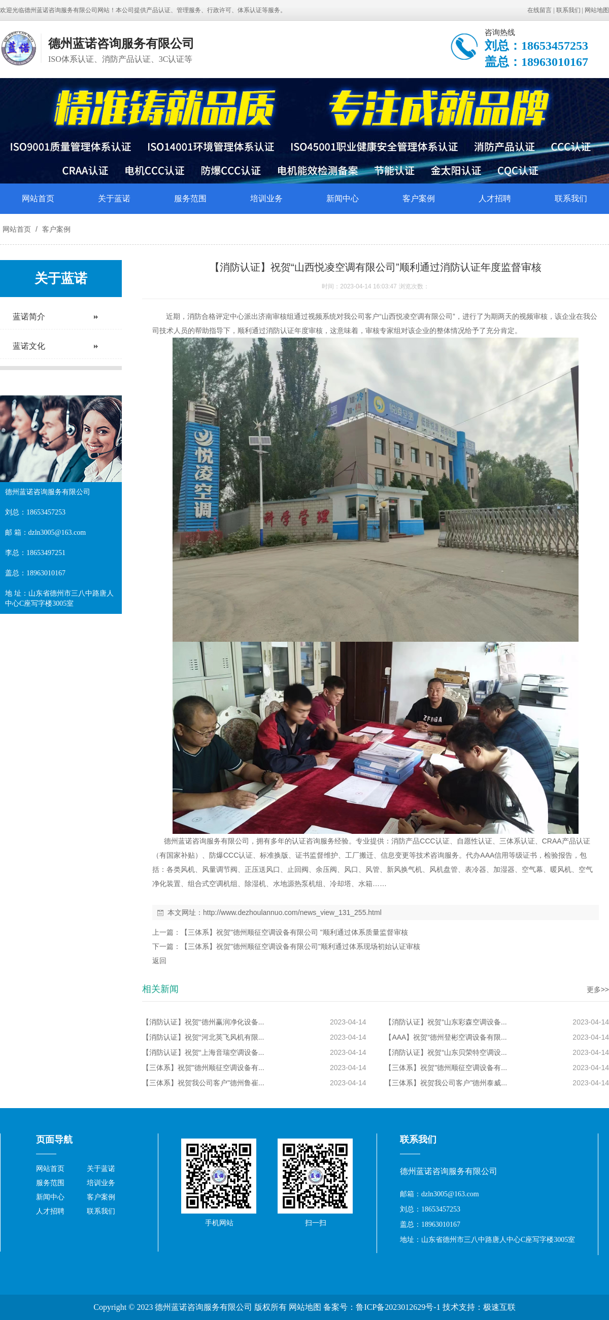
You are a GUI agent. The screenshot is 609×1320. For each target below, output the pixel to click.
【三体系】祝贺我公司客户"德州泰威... (446, 1083)
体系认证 (250, 10)
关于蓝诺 (114, 198)
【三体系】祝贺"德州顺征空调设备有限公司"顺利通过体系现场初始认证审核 (300, 946)
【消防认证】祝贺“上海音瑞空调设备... (203, 1052)
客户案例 (418, 198)
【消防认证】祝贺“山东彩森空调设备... (445, 1022)
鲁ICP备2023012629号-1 (398, 1307)
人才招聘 (495, 198)
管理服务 (189, 10)
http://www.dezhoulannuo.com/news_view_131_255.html (292, 912)
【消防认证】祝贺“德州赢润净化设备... (203, 1022)
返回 (159, 961)
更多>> (598, 989)
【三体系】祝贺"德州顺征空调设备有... (203, 1068)
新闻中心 (342, 198)
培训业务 (266, 198)
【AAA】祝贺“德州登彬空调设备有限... (445, 1037)
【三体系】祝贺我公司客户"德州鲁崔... (203, 1083)
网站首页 (38, 198)
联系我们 (568, 10)
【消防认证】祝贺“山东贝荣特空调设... (445, 1052)
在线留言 (539, 10)
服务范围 (190, 198)
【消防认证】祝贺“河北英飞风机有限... (203, 1037)
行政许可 (219, 10)
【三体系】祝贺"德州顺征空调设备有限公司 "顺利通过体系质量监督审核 (294, 932)
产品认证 (158, 10)
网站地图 (597, 10)
